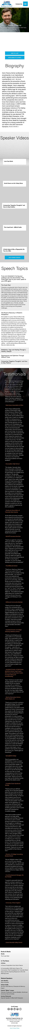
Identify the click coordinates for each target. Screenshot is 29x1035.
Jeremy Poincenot (6, 996)
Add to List (14, 53)
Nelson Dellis (4, 984)
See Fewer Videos (14, 257)
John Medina (4, 980)
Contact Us (19, 4)
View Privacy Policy (14, 1028)
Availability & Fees (14, 57)
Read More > (14, 126)
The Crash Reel (5, 956)
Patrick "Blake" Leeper (7, 990)
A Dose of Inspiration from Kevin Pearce (12, 965)
